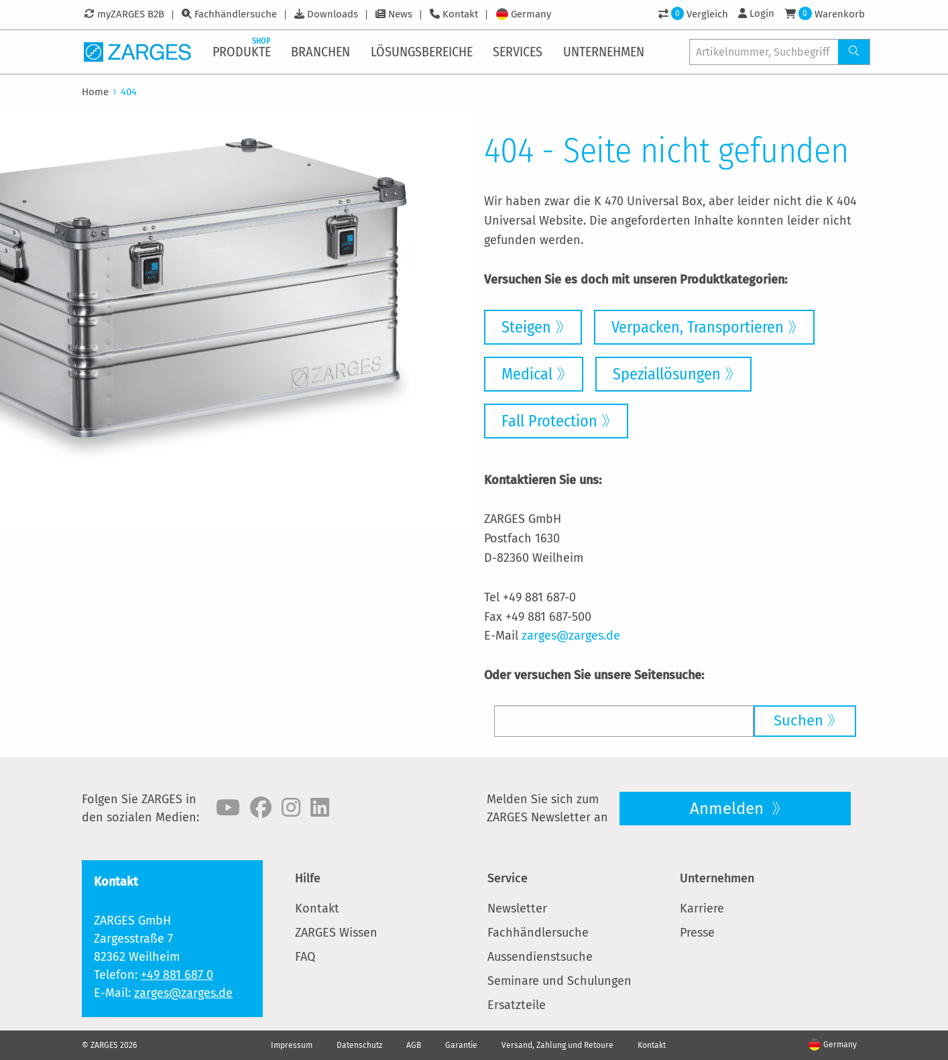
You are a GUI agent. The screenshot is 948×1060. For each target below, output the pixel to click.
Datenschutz (359, 1045)
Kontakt (460, 14)
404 (129, 92)
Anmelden (729, 808)
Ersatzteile (516, 1005)
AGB (413, 1045)
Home (95, 92)
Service (507, 878)
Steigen (526, 327)
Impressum (291, 1045)
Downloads (332, 14)
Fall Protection (549, 421)
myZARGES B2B (130, 14)
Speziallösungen (667, 374)
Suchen (798, 720)
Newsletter (517, 908)
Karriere (702, 908)
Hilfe (307, 878)
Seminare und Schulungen (559, 981)
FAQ (305, 956)
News (400, 14)
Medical (526, 374)
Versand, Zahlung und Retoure (557, 1045)
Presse (697, 932)
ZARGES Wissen (336, 932)
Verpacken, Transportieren (697, 327)
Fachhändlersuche (235, 14)
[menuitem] (242, 51)
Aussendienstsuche (540, 956)
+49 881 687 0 (177, 974)
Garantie (461, 1045)
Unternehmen (717, 878)
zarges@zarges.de (571, 635)
